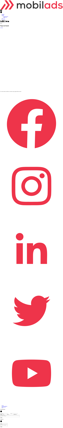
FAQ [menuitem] (2, 407)
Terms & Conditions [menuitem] (4, 406)
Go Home (1, 27)
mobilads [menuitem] (3, 14)
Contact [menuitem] (3, 15)
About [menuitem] (3, 405)
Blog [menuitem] (2, 18)
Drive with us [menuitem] (5, 17)
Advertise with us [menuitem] (6, 16)
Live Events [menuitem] (3, 19)
